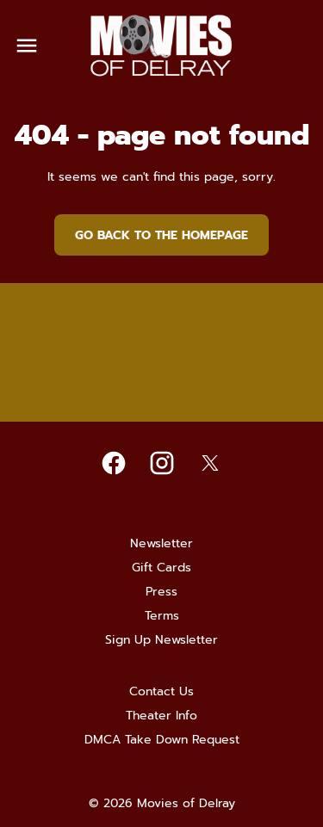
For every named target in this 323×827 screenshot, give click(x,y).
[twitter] (210, 463)
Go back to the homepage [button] (161, 235)
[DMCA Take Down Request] (161, 740)
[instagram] (162, 463)
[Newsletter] (161, 544)
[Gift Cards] (161, 568)
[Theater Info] (161, 716)
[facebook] (113, 463)
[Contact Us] (161, 692)
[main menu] (27, 46)
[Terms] (162, 616)
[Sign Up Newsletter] (161, 640)
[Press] (161, 592)
